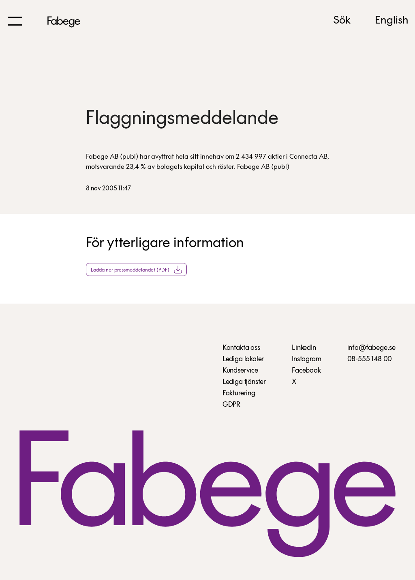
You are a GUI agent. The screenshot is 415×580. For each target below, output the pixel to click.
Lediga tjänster (244, 382)
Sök (342, 20)
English (392, 20)
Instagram (306, 359)
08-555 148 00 (369, 359)
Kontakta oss (241, 348)
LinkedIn (304, 348)
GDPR (231, 405)
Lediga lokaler (243, 359)
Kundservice (240, 371)
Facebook (306, 371)
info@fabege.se (371, 348)
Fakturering (238, 393)
